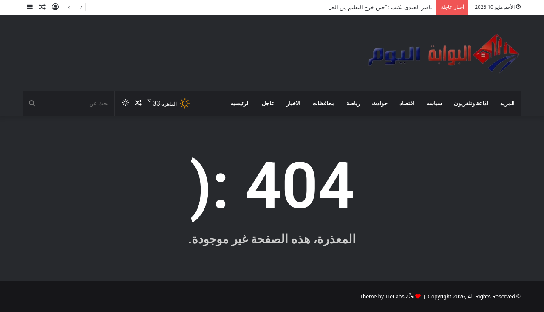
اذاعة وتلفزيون (471, 103)
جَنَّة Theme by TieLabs (387, 296)
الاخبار (293, 103)
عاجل (268, 103)
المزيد (507, 103)
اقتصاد (407, 103)
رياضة (353, 103)
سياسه (434, 103)
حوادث (380, 103)
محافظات (323, 103)
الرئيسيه (240, 103)
